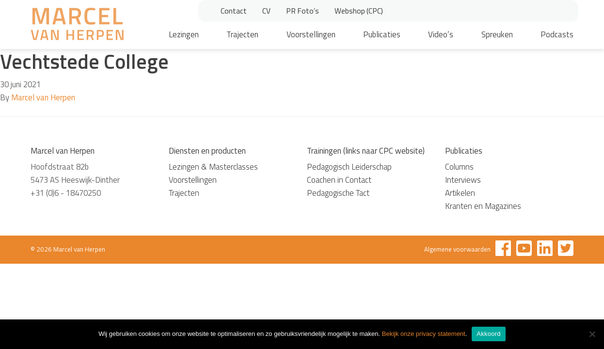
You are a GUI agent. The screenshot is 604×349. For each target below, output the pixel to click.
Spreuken (497, 34)
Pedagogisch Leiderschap (349, 166)
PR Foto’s (302, 10)
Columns (459, 166)
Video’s (440, 34)
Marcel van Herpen (43, 97)
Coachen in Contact (339, 180)
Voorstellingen (310, 34)
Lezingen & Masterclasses (213, 166)
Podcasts (556, 34)
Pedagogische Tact (338, 193)
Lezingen (184, 34)
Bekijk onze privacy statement (423, 333)
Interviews (463, 180)
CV (266, 10)
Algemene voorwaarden (457, 249)
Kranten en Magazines (483, 206)
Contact (234, 10)
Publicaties (381, 34)
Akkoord (488, 333)
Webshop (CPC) (358, 10)
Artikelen (460, 193)
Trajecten (242, 34)
